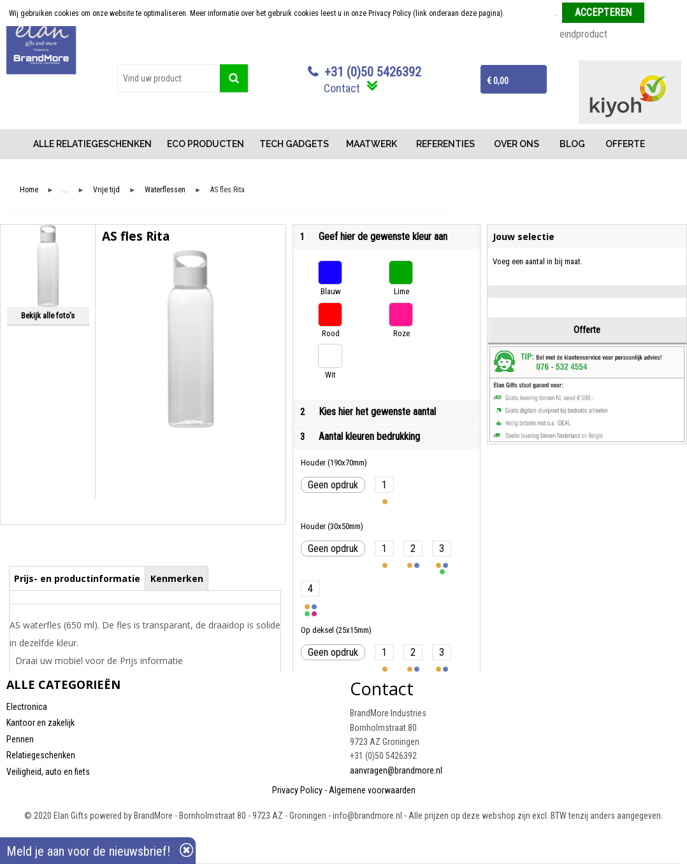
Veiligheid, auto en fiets (48, 772)
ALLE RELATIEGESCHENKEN (92, 144)
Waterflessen (165, 190)
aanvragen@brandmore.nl (396, 770)
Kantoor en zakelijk (40, 723)
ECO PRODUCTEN (205, 144)
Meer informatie (531, 13)
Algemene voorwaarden (372, 790)
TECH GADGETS (294, 144)
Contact (342, 88)
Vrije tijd (106, 190)
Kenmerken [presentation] (176, 578)
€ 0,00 (498, 81)
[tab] (77, 578)
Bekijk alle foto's (48, 315)
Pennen (20, 739)
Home (15, 144)
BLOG (572, 144)
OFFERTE (625, 144)
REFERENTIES (445, 144)
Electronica (26, 707)
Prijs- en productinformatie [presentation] (77, 578)
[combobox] (168, 78)
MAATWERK (371, 144)
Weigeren (664, 13)
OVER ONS (516, 144)
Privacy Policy (297, 790)
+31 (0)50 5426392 (372, 72)
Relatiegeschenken (40, 755)
